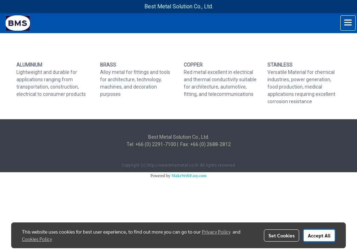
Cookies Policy (37, 239)
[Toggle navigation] (348, 23)
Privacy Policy (216, 231)
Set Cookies (281, 235)
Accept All (319, 235)
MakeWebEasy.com (189, 175)
